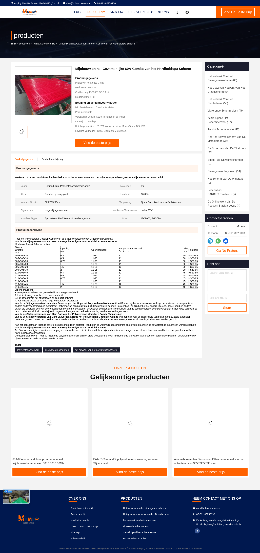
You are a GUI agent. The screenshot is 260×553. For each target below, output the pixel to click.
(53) (223, 129)
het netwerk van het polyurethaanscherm (96, 350)
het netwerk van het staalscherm (140, 520)
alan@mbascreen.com (76, 3)
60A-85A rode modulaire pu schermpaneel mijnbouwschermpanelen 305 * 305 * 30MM (38, 461)
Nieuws (163, 12)
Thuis (13, 43)
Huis (77, 12)
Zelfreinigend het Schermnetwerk (140, 532)
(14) (224, 171)
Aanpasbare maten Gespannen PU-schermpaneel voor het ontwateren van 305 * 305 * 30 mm (209, 461)
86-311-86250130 (105, 3)
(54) (226, 89)
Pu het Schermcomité (44, 43)
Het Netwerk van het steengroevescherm (144, 508)
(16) (226, 180)
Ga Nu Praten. (227, 250)
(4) (224, 203)
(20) (227, 150)
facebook (197, 530)
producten (24, 43)
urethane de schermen (57, 350)
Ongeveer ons (140, 12)
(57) (220, 120)
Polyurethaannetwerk (28, 350)
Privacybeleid (78, 538)
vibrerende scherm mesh (136, 526)
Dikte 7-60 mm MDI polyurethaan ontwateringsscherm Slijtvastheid (125, 461)
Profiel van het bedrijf (82, 508)
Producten (95, 12)
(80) (222, 78)
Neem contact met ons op (84, 526)
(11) (225, 161)
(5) (222, 192)
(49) (226, 110)
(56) (220, 101)
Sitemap (75, 532)
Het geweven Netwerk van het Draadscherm (146, 514)
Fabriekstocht (78, 514)
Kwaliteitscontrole (80, 520)
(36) (227, 138)
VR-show (116, 12)
